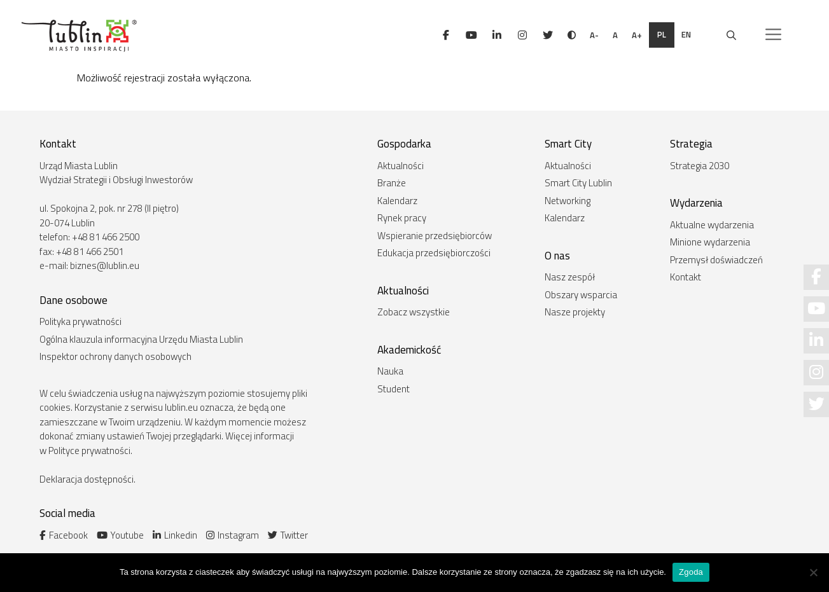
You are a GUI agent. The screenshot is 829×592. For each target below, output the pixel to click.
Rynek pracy (401, 217)
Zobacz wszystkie (413, 312)
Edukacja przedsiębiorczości (434, 252)
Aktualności (400, 165)
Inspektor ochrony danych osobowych (115, 356)
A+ (637, 35)
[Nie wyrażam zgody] (813, 572)
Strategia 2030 (699, 165)
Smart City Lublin (578, 183)
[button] (773, 35)
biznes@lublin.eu (104, 265)
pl (661, 34)
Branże (391, 183)
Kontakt (685, 277)
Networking (567, 200)
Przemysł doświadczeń (716, 259)
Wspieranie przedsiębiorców (434, 235)
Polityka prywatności (80, 321)
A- (594, 35)
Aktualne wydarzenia (712, 224)
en (687, 34)
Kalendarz (397, 200)
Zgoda (691, 572)
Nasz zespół (570, 277)
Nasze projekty (575, 312)
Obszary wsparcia (581, 294)
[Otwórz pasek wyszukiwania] (731, 35)
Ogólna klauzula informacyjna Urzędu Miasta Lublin (141, 339)
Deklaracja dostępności (86, 479)
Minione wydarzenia (710, 242)
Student (393, 389)
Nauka (390, 371)
